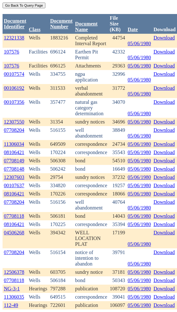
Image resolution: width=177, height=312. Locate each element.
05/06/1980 (139, 43)
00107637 (14, 185)
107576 (11, 51)
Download (164, 37)
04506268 (14, 232)
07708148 (14, 169)
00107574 (14, 74)
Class (34, 29)
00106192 (14, 88)
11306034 (14, 144)
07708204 (14, 130)
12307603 (14, 177)
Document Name (86, 26)
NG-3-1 (12, 288)
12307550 (14, 121)
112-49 (11, 305)
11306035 (14, 297)
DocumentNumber (61, 23)
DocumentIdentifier (15, 23)
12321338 (14, 37)
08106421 (14, 152)
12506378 (14, 272)
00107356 (14, 102)
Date (132, 29)
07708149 (14, 160)
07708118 (14, 216)
